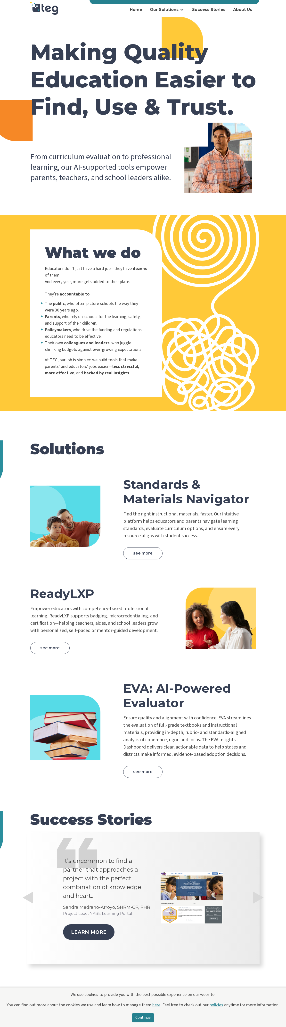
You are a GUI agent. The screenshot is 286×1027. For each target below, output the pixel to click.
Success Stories (208, 9)
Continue (143, 1017)
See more (143, 553)
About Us (242, 9)
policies (216, 1005)
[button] (28, 928)
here (156, 1005)
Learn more (88, 932)
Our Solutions (164, 9)
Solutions (67, 449)
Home (136, 9)
